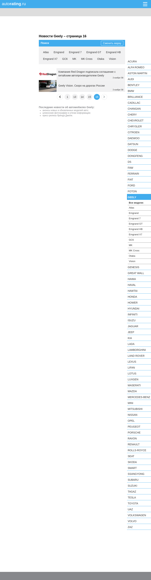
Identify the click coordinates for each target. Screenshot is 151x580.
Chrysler (135, 126)
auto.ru (14, 3)
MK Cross (86, 58)
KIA (130, 338)
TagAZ (132, 491)
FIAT (130, 179)
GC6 (65, 58)
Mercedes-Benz (139, 397)
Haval (132, 284)
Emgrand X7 (50, 58)
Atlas (46, 52)
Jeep (131, 332)
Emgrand (59, 52)
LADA (131, 344)
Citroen (133, 132)
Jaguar (133, 326)
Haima (132, 279)
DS (129, 161)
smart (132, 468)
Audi (131, 79)
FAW (130, 167)
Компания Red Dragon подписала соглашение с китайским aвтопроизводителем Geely (87, 73)
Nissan (132, 414)
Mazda (132, 391)
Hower (133, 302)
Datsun (133, 144)
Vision (112, 58)
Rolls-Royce (137, 450)
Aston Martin (137, 73)
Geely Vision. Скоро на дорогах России (81, 85)
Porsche (134, 432)
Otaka (100, 58)
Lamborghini (137, 349)
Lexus (132, 361)
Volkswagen (137, 515)
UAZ (130, 509)
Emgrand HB (113, 52)
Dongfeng (135, 155)
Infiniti (133, 314)
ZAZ (130, 527)
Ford (131, 185)
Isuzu (131, 320)
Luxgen (133, 379)
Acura (132, 61)
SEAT (131, 456)
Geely (132, 197)
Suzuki (132, 485)
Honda (132, 296)
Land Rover (136, 355)
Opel (131, 420)
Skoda (132, 462)
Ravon (132, 438)
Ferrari (133, 173)
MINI (130, 403)
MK (74, 58)
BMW (131, 91)
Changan (134, 108)
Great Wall (136, 273)
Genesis (133, 267)
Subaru (133, 479)
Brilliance (135, 96)
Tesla (132, 497)
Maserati (134, 385)
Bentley (134, 85)
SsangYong (136, 473)
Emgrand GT (93, 52)
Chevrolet (136, 120)
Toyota (133, 503)
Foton (132, 191)
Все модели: (136, 202)
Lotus (132, 373)
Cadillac (134, 102)
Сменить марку (112, 43)
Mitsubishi (135, 408)
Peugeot (134, 426)
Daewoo (134, 138)
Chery (132, 114)
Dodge (132, 150)
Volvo (132, 521)
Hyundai (133, 308)
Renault (134, 444)
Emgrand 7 (75, 52)
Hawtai (133, 290)
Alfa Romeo (136, 67)
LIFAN (131, 367)
